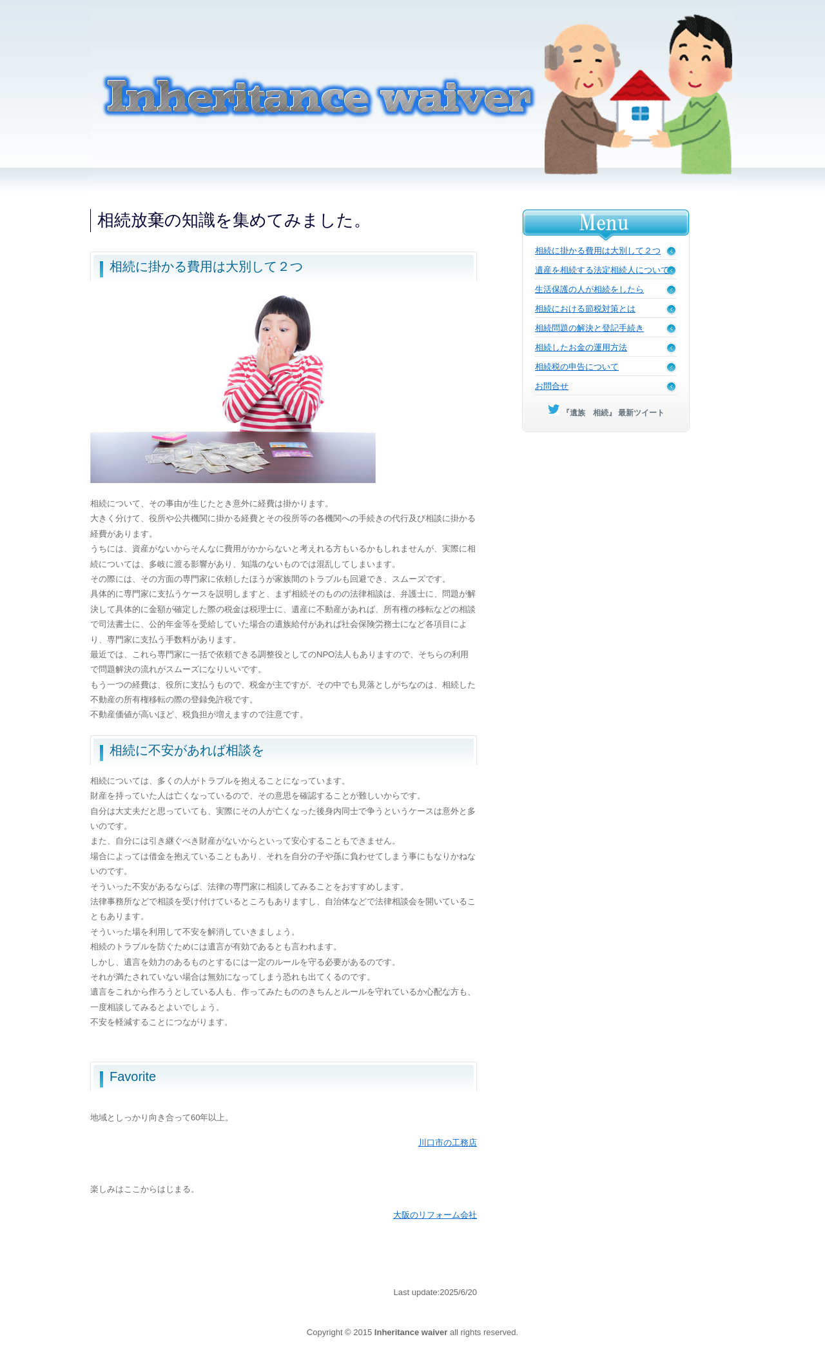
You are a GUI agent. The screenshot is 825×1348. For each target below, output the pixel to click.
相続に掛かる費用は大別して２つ (598, 250)
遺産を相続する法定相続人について (602, 270)
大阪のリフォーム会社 (435, 1215)
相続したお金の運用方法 (581, 347)
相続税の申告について (577, 367)
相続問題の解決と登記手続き (589, 328)
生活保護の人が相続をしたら (589, 289)
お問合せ (551, 386)
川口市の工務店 (447, 1142)
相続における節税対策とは (585, 308)
